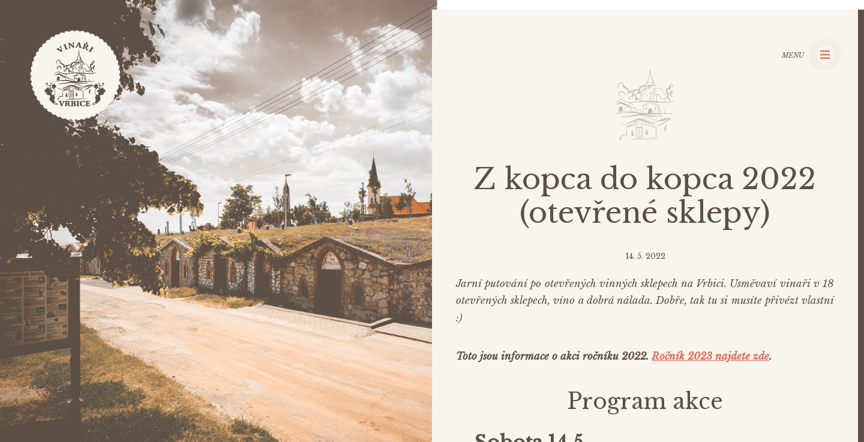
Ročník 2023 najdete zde (710, 356)
